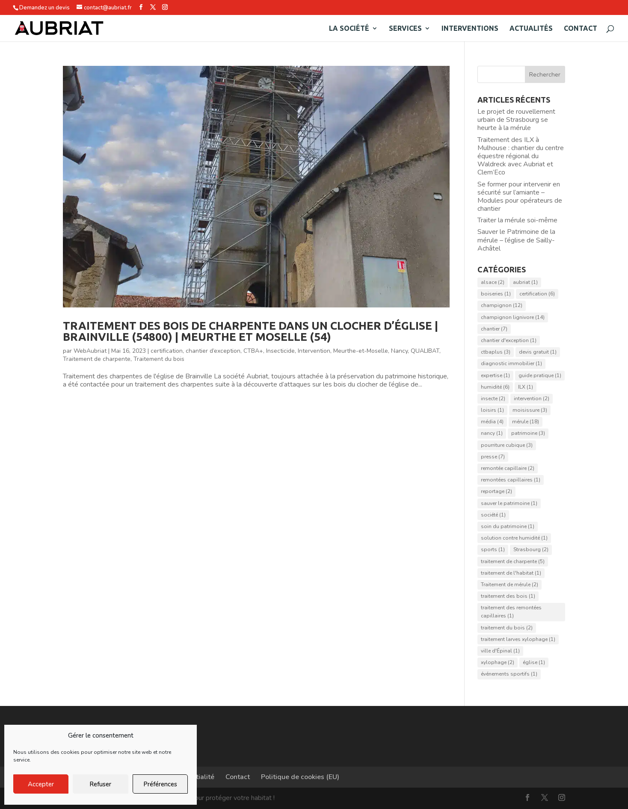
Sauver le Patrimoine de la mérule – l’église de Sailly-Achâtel (516, 240)
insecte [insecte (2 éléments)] (493, 398)
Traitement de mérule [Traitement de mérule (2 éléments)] (509, 584)
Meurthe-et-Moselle (360, 351)
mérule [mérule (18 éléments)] (525, 421)
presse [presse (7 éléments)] (493, 456)
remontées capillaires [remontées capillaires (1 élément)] (510, 479)
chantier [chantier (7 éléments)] (494, 328)
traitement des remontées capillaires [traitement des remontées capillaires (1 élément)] (511, 611)
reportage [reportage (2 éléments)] (496, 491)
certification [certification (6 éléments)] (537, 293)
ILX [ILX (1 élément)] (525, 387)
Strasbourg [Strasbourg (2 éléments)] (530, 549)
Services (405, 28)
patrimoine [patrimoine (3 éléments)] (528, 433)
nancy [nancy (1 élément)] (492, 433)
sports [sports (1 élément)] (493, 549)
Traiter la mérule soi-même (517, 220)
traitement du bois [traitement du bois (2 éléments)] (507, 627)
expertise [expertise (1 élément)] (495, 375)
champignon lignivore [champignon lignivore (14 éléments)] (513, 317)
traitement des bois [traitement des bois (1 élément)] (508, 596)
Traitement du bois (158, 359)
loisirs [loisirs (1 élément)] (492, 410)
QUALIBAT (425, 351)
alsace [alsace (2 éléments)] (492, 282)
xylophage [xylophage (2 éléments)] (497, 662)
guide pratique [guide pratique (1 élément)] (539, 375)
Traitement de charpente (96, 359)
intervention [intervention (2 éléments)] (531, 398)
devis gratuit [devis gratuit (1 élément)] (538, 351)
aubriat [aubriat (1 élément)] (525, 282)
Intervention (314, 351)
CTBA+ (253, 351)
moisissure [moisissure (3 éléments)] (529, 410)
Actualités (531, 28)
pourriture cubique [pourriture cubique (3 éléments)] (507, 445)
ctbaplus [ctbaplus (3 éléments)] (495, 351)
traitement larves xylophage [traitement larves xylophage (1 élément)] (518, 639)
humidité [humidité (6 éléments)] (495, 387)
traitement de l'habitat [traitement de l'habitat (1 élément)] (511, 573)
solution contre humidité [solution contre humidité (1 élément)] (514, 537)
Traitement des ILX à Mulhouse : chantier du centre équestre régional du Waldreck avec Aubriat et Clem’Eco (520, 156)
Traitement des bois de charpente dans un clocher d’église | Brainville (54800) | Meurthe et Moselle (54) (250, 331)
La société (349, 28)
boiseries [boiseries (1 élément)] (496, 293)
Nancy (399, 351)
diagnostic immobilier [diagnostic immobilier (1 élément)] (511, 363)
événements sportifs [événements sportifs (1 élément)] (509, 673)
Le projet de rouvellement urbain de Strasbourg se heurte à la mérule (516, 120)
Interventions (469, 28)
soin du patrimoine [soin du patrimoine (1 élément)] (507, 526)
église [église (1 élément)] (534, 662)
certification (167, 351)
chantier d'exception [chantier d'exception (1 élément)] (508, 340)
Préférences (160, 784)
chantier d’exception (213, 351)
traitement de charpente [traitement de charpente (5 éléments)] (513, 561)
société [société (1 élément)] (493, 514)
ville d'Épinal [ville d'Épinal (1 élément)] (500, 650)
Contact (580, 28)
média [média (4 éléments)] (492, 421)
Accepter (41, 784)
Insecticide (280, 351)
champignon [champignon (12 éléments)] (501, 305)
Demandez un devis (44, 8)
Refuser (100, 784)
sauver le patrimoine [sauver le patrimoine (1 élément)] (509, 503)
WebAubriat (90, 351)
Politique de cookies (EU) (300, 777)
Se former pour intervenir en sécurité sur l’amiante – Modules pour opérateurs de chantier (519, 197)
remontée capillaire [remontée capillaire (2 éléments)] (507, 468)
